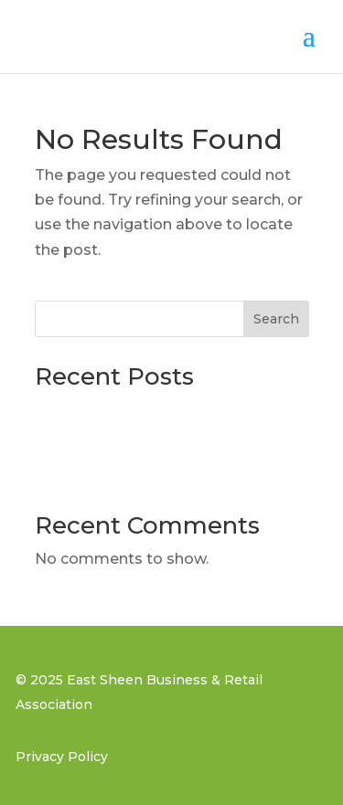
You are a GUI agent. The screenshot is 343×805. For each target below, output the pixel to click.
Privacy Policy (62, 756)
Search (276, 319)
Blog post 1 (76, 473)
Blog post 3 (78, 409)
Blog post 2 (78, 441)
